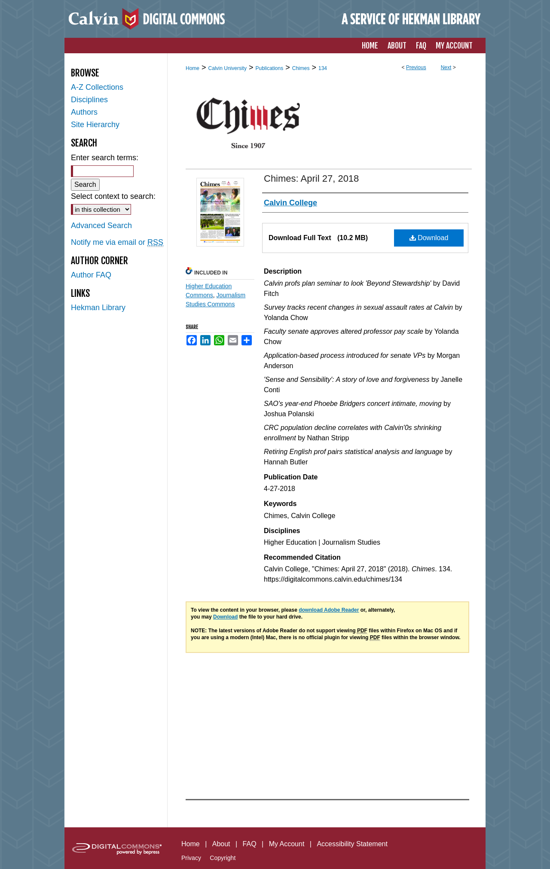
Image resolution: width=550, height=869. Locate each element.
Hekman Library (98, 307)
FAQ (250, 844)
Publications (269, 68)
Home (192, 68)
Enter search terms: (104, 157)
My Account (287, 844)
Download (429, 237)
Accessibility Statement (352, 844)
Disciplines (89, 99)
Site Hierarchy (95, 124)
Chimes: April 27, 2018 (311, 178)
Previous (416, 67)
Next (446, 67)
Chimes (301, 68)
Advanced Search (101, 225)
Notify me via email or (117, 242)
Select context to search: (113, 196)
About (221, 844)
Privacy (191, 857)
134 (322, 68)
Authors (84, 112)
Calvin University (227, 68)
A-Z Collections (97, 87)
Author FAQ (91, 275)
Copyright (222, 857)
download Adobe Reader (329, 610)
